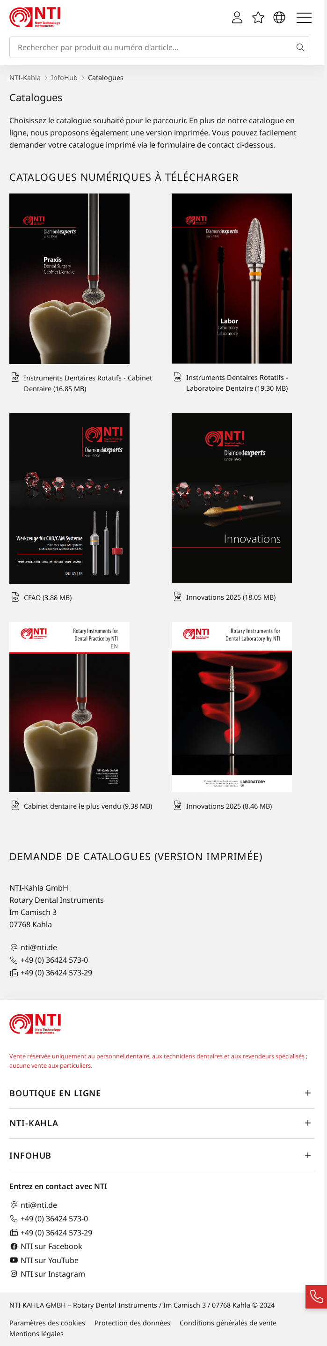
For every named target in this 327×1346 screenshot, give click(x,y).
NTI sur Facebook (45, 1246)
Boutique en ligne (162, 1093)
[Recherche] (302, 47)
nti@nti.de (33, 947)
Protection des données (132, 1322)
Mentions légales (36, 1333)
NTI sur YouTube (44, 1260)
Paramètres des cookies (47, 1322)
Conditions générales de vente (228, 1322)
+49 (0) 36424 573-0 (48, 960)
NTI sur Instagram (47, 1273)
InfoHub (64, 77)
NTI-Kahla (25, 77)
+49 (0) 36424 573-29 (50, 972)
